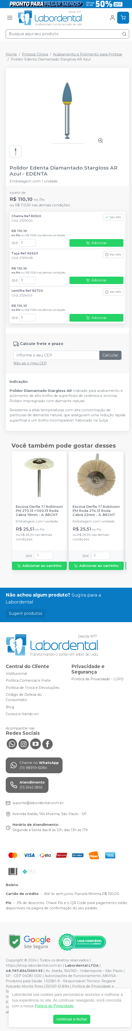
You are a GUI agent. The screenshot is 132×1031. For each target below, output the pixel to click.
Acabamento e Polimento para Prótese (87, 54)
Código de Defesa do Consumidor (24, 697)
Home (11, 54)
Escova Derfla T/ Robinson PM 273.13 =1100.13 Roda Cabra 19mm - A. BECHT (39, 511)
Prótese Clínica (35, 54)
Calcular (110, 355)
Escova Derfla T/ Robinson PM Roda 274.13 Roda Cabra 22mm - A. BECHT (96, 511)
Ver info (113, 217)
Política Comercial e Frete (28, 680)
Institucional (16, 673)
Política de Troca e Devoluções (32, 688)
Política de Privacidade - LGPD (97, 679)
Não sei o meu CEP (30, 363)
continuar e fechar (71, 1019)
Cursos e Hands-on (22, 714)
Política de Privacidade (54, 1006)
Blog (10, 707)
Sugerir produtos (25, 613)
